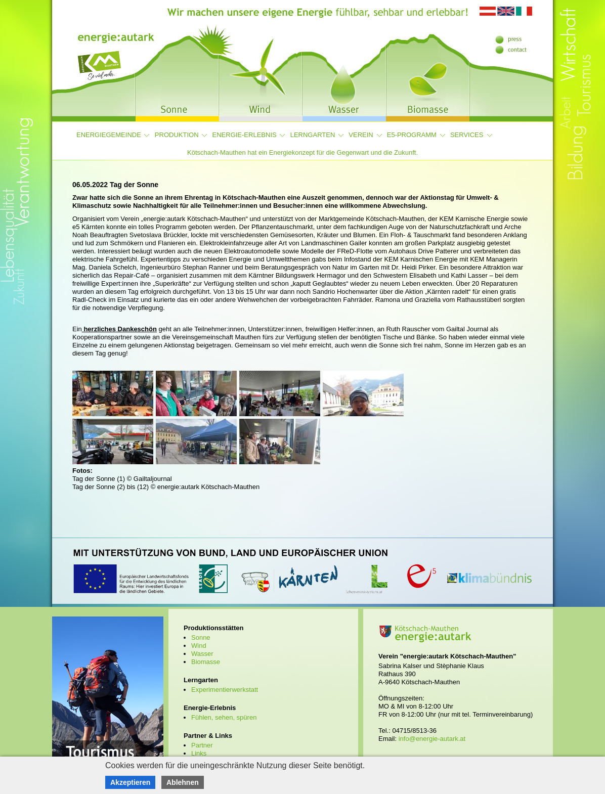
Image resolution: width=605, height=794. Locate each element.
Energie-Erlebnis (244, 135)
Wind (198, 645)
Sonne (200, 637)
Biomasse (205, 662)
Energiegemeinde (108, 135)
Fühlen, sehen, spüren (223, 717)
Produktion (177, 135)
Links (198, 753)
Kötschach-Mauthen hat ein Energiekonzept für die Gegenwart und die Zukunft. (302, 152)
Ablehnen (182, 782)
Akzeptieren (130, 782)
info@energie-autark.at (432, 738)
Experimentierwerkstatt (224, 689)
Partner (202, 745)
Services (467, 135)
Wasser (202, 653)
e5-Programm (412, 135)
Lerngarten (312, 135)
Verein (361, 135)
